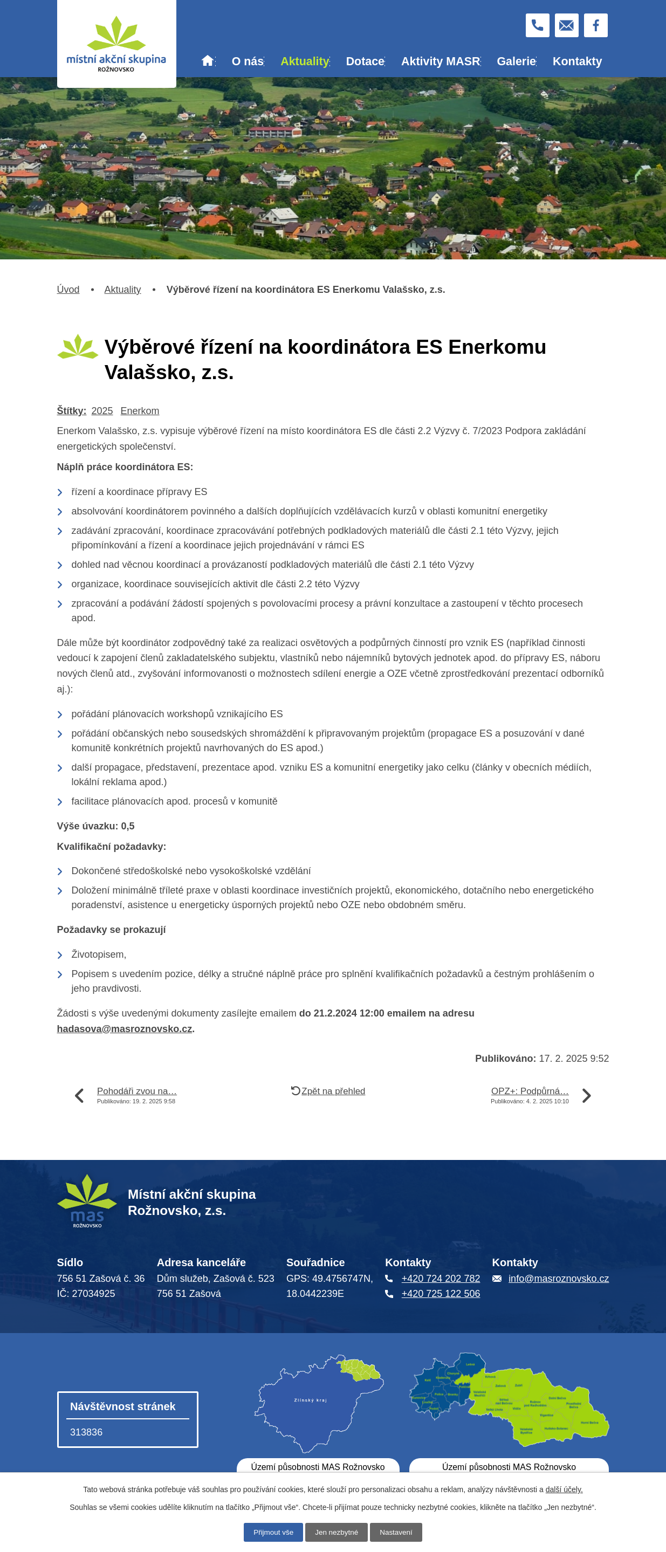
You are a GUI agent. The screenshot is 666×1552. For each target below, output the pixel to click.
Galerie (516, 61)
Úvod (207, 62)
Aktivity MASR (440, 61)
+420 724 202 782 (441, 1278)
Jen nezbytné (336, 1532)
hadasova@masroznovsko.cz (125, 1029)
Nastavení (398, 1532)
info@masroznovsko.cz (559, 1278)
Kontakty (577, 61)
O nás (248, 61)
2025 (102, 411)
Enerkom (140, 411)
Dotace (365, 61)
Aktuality (304, 61)
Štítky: (72, 411)
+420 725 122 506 (441, 1293)
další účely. (564, 1489)
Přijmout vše (272, 1532)
